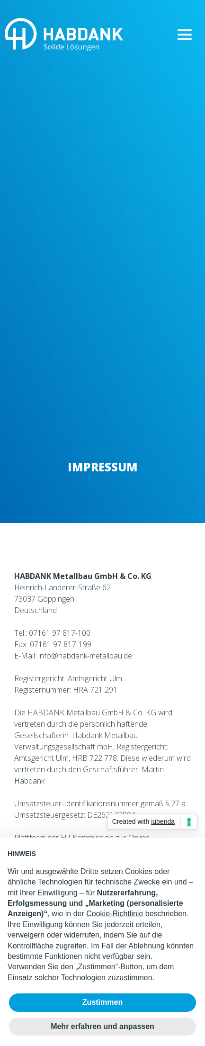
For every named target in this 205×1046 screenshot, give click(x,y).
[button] (184, 34)
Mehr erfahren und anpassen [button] (102, 1026)
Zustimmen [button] (102, 1002)
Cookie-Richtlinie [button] (114, 914)
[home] (61, 35)
